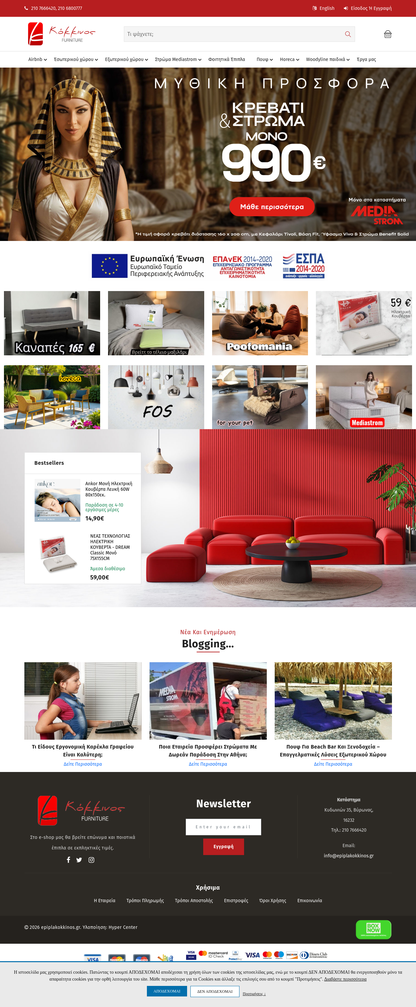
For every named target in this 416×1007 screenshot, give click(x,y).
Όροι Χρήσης (272, 900)
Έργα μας (366, 59)
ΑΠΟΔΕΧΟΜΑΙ (166, 991)
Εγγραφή (223, 846)
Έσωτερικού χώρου (77, 59)
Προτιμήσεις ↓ (254, 994)
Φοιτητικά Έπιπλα (226, 59)
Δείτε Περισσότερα (83, 764)
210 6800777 (70, 8)
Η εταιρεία (104, 900)
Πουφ (266, 59)
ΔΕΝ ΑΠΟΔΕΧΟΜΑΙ (215, 991)
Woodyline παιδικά (329, 59)
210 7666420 (40, 8)
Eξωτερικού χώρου (127, 59)
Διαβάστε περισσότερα (345, 979)
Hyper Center (123, 927)
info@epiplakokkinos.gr (349, 856)
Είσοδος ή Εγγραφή (368, 8)
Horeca (290, 59)
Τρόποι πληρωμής (145, 900)
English (323, 8)
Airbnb (38, 59)
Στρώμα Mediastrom (179, 59)
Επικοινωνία (309, 900)
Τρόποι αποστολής (194, 900)
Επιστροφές (236, 900)
